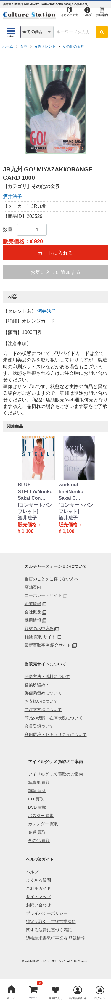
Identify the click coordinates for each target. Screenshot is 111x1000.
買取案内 (102, 15)
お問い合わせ (38, 905)
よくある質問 (38, 880)
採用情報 (33, 620)
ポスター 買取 (41, 815)
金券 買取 (37, 832)
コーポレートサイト (43, 595)
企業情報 (33, 603)
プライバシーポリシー (46, 913)
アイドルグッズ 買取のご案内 (55, 774)
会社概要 (33, 612)
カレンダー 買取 (43, 823)
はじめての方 (69, 15)
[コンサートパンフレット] (35, 508)
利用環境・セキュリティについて (56, 734)
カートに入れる (55, 252)
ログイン (100, 998)
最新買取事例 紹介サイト (48, 645)
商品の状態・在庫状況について (54, 718)
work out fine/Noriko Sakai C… (71, 491)
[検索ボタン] (102, 32)
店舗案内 (33, 587)
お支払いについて (41, 701)
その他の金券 (73, 46)
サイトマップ (38, 896)
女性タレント (45, 46)
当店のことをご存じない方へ (51, 578)
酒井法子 (12, 196)
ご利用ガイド (38, 888)
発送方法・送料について (47, 676)
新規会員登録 (78, 998)
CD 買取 (36, 799)
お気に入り (55, 998)
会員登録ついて (39, 726)
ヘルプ (87, 15)
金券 (23, 46)
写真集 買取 (39, 782)
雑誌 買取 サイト (40, 636)
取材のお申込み (39, 628)
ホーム (7, 46)
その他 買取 (39, 840)
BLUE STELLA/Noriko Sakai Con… (35, 491)
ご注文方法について (43, 709)
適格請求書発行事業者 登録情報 (55, 938)
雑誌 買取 (37, 790)
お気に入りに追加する (55, 272)
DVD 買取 (37, 807)
